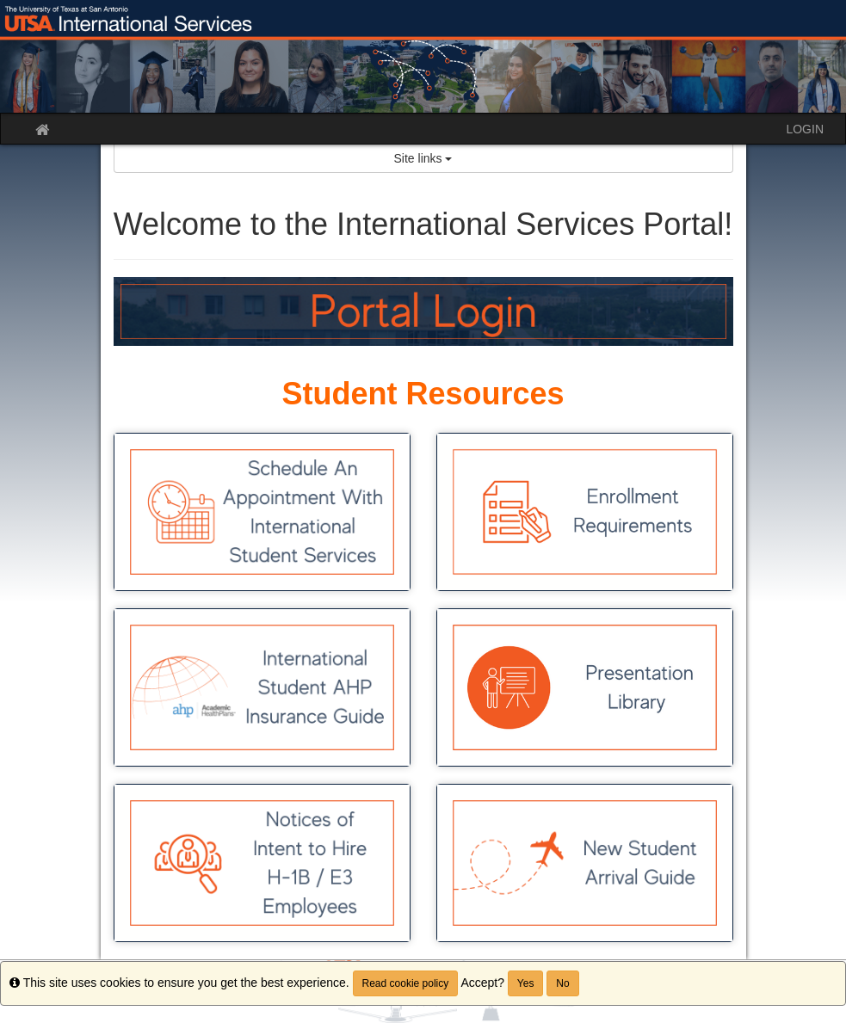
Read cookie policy (405, 983)
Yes (525, 983)
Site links (423, 158)
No (562, 983)
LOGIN (805, 129)
